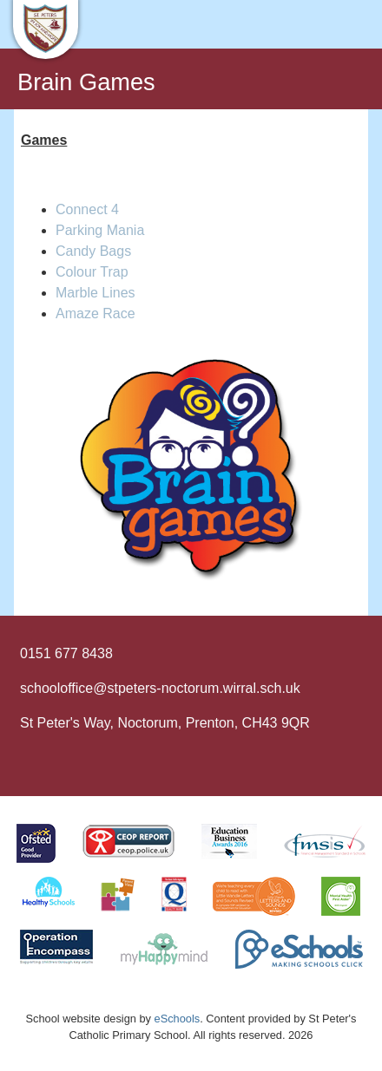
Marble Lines (95, 292)
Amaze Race (95, 313)
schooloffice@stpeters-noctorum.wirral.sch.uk (160, 688)
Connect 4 (87, 209)
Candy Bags (93, 251)
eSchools (178, 1018)
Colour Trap (92, 271)
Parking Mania (100, 230)
